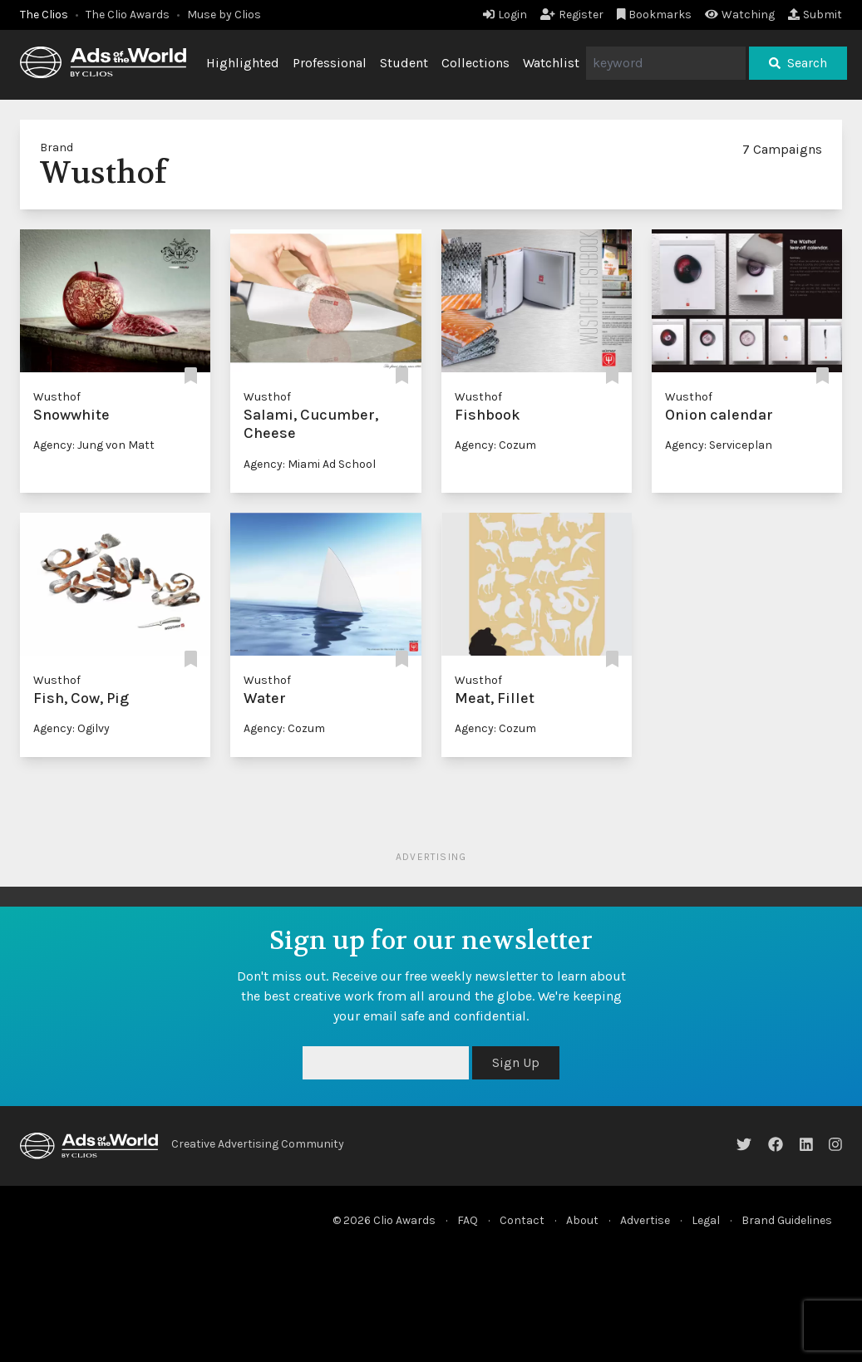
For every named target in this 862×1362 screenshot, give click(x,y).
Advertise (645, 1220)
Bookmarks (654, 14)
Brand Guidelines (786, 1220)
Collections (475, 63)
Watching (740, 14)
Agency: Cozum (495, 445)
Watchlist (551, 63)
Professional (330, 63)
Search (798, 63)
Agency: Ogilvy (71, 728)
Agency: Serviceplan (718, 445)
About (582, 1220)
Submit (815, 14)
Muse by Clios (224, 14)
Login (505, 14)
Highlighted (242, 63)
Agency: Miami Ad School (310, 464)
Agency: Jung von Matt (94, 445)
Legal (706, 1220)
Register (571, 14)
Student (404, 63)
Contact (522, 1220)
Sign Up (515, 1062)
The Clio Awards (128, 14)
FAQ (467, 1220)
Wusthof (57, 397)
